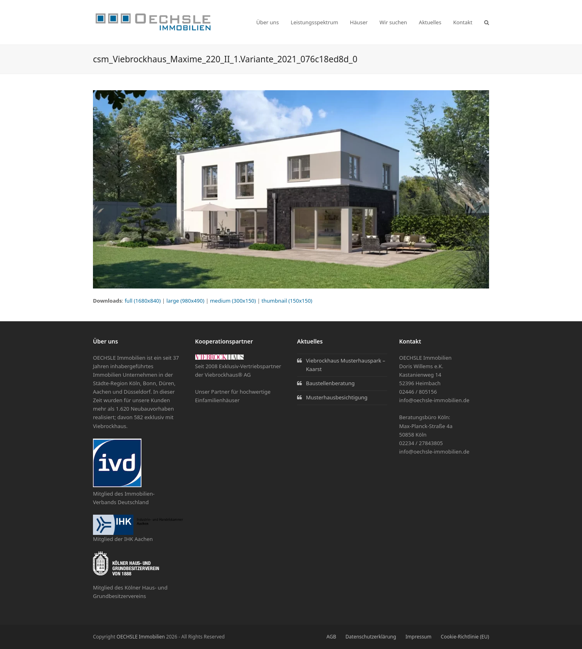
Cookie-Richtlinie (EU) (465, 636)
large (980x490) (186, 300)
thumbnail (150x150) (286, 300)
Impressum (418, 636)
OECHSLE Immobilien (140, 636)
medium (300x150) (233, 300)
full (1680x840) (142, 300)
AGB (331, 636)
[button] (486, 22)
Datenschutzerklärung (371, 636)
